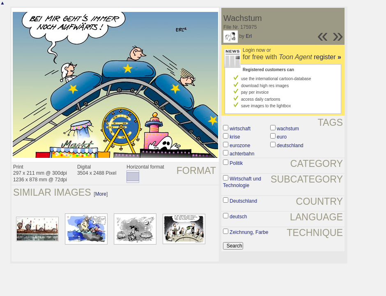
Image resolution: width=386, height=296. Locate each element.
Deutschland (243, 201)
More (100, 194)
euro (282, 137)
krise (235, 137)
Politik (236, 163)
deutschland (290, 145)
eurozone (240, 145)
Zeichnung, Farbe (249, 232)
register (327, 56)
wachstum (288, 129)
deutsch (238, 217)
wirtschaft (240, 129)
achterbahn (242, 154)
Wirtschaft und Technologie (242, 182)
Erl (249, 36)
